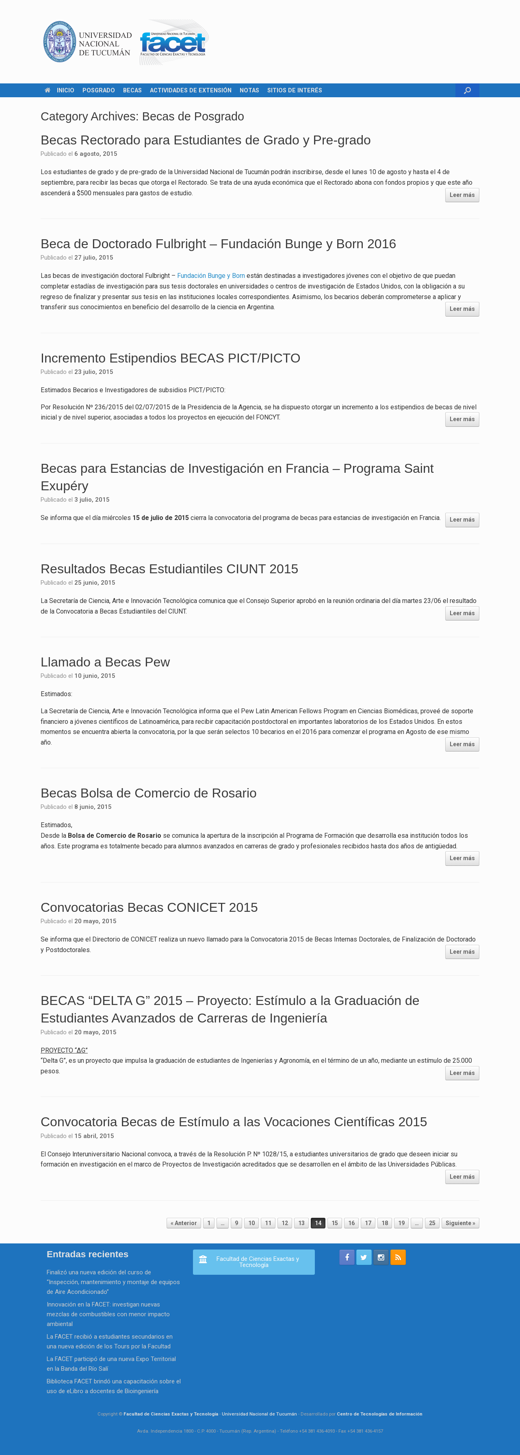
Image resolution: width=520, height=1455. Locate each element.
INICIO (59, 90)
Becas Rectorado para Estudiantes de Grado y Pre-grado (206, 140)
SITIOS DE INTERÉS (294, 90)
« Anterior (184, 1223)
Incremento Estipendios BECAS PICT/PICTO (171, 358)
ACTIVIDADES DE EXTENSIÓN (191, 90)
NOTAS (249, 90)
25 (432, 1223)
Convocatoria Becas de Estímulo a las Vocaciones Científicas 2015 (234, 1121)
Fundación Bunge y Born (212, 276)
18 (384, 1223)
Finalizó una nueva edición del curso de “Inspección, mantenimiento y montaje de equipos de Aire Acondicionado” (113, 1282)
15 (335, 1223)
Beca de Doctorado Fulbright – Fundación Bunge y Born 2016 (218, 243)
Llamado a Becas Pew (105, 662)
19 (401, 1223)
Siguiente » (460, 1223)
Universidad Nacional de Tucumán (259, 1414)
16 (351, 1223)
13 (301, 1223)
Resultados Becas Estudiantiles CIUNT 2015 (169, 568)
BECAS (132, 90)
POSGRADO (98, 90)
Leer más (462, 195)
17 (368, 1223)
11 (268, 1223)
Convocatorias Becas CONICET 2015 (149, 907)
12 (285, 1223)
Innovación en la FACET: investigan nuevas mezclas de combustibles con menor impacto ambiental (108, 1314)
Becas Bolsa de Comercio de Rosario (149, 793)
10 (251, 1223)
